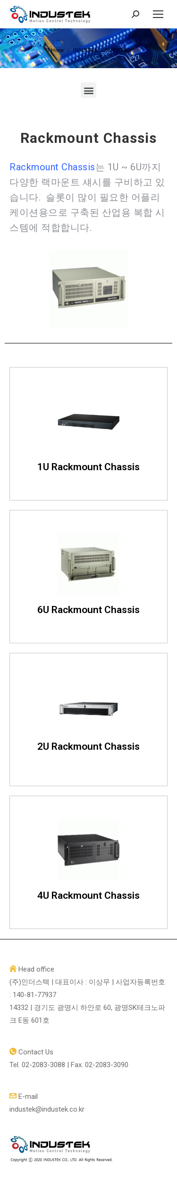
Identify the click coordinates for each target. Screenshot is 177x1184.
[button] (88, 90)
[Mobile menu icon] (158, 14)
